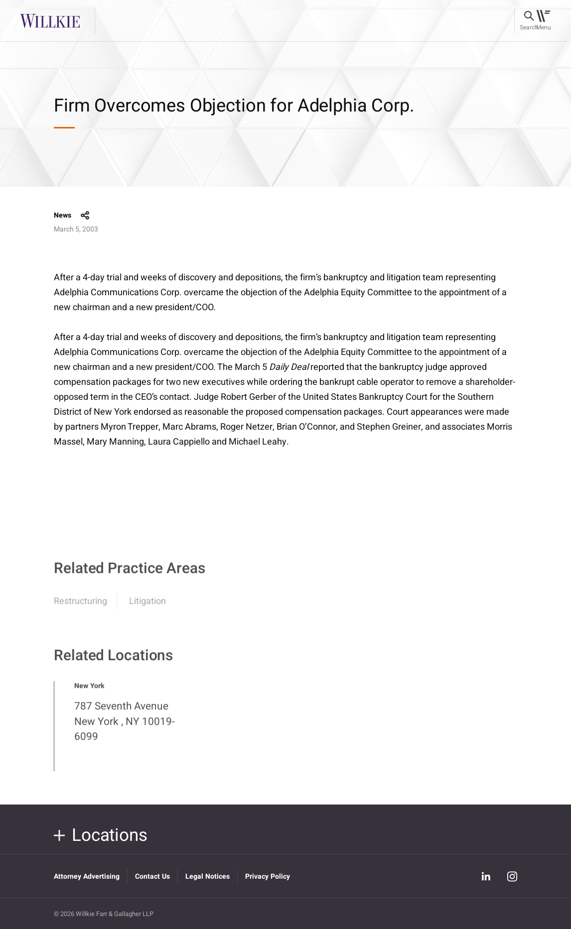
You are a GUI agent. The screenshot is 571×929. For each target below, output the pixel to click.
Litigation (147, 606)
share (85, 215)
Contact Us (152, 876)
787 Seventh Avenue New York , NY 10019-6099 (124, 727)
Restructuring (80, 606)
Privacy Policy (267, 876)
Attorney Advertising (87, 876)
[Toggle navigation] (543, 20)
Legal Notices (207, 876)
